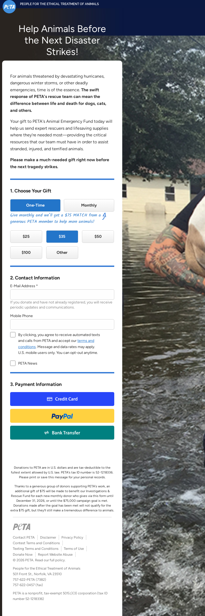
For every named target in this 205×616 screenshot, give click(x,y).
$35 (62, 236)
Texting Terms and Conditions (35, 549)
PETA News (27, 363)
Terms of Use (74, 549)
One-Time (35, 205)
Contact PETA (24, 537)
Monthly (89, 205)
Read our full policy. (50, 560)
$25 (26, 236)
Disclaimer (48, 537)
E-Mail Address (22, 286)
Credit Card (62, 399)
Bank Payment (62, 432)
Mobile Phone (21, 316)
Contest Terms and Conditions (36, 543)
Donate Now (23, 554)
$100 (26, 252)
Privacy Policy (72, 537)
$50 (98, 236)
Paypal (62, 415)
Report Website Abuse (55, 554)
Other (62, 252)
